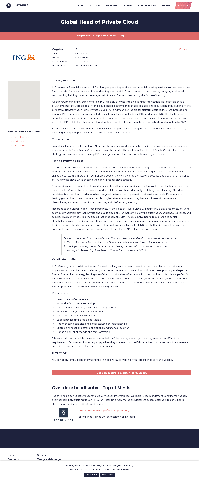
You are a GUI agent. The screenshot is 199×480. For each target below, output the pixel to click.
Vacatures (93, 6)
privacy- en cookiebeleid (117, 469)
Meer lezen (107, 474)
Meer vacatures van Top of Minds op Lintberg (103, 411)
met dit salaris (19, 142)
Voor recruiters (146, 6)
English (165, 6)
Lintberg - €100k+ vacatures (19, 6)
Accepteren (91, 474)
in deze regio (18, 146)
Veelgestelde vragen (49, 460)
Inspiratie (110, 6)
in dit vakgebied (20, 138)
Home (78, 6)
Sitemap (42, 456)
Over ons (126, 6)
